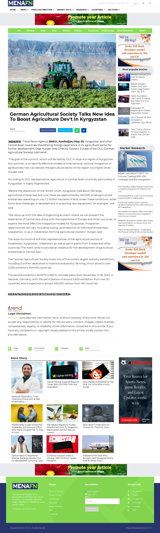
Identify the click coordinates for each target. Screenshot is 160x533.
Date (12, 129)
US (16, 30)
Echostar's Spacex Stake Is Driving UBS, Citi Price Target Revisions (61, 458)
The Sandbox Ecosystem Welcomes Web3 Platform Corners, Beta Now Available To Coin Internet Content (135, 213)
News (23, 10)
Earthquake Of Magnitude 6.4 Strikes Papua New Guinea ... (140, 110)
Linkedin (134, 506)
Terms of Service (56, 491)
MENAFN (15, 141)
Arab (43, 30)
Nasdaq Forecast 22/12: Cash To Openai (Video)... (141, 77)
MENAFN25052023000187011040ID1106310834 (39, 294)
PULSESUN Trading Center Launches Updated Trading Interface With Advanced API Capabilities (135, 204)
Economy (93, 30)
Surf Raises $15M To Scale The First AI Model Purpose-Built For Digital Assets (135, 197)
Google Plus (135, 499)
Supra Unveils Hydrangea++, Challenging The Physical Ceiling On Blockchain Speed (135, 231)
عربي (135, 3)
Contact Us (54, 499)
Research (81, 10)
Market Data (64, 10)
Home (13, 10)
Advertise (53, 503)
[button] (143, 3)
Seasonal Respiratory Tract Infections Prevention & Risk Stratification (26, 399)
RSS (132, 510)
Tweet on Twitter (65, 130)
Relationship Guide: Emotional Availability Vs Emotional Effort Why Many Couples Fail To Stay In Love (27, 429)
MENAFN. (27, 528)
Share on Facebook (48, 130)
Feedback (53, 514)
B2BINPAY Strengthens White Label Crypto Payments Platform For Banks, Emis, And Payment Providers (135, 223)
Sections (113, 10)
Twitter (133, 495)
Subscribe (92, 509)
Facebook (134, 491)
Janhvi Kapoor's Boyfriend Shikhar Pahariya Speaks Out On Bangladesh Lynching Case (27, 458)
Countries (97, 10)
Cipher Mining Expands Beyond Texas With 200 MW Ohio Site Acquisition (63, 384)
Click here (30, 509)
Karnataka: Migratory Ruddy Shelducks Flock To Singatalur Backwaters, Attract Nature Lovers (62, 429)
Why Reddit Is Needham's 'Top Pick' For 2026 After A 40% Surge (98, 384)
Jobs (51, 510)
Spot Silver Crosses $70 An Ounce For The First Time (96, 426)
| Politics (77, 30)
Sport (140, 30)
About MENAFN (56, 506)
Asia (54, 30)
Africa (66, 30)
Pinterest (134, 503)
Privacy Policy (55, 495)
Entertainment (121, 30)
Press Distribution (41, 10)
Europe (31, 30)
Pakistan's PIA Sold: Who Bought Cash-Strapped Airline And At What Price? (98, 458)
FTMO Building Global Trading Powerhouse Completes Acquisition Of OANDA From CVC (135, 189)
